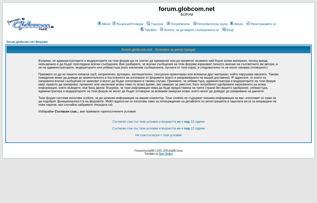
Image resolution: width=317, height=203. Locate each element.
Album (104, 24)
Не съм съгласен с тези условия (158, 135)
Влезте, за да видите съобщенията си (189, 30)
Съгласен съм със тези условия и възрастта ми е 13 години (158, 121)
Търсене (155, 24)
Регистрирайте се (261, 24)
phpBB (150, 150)
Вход (228, 30)
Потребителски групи (210, 24)
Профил (148, 30)
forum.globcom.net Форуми (27, 41)
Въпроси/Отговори (127, 24)
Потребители (178, 24)
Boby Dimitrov (166, 153)
